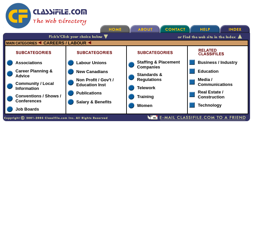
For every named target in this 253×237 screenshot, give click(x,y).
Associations (28, 62)
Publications (89, 93)
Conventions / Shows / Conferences (38, 98)
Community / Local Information (34, 86)
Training (145, 96)
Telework (146, 87)
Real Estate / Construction (211, 94)
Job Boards (27, 109)
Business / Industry (218, 62)
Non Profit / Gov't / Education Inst (95, 82)
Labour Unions (91, 62)
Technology (210, 105)
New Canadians (92, 71)
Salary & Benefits (94, 101)
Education (208, 71)
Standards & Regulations (149, 77)
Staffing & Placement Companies (158, 64)
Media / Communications (215, 82)
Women (145, 105)
